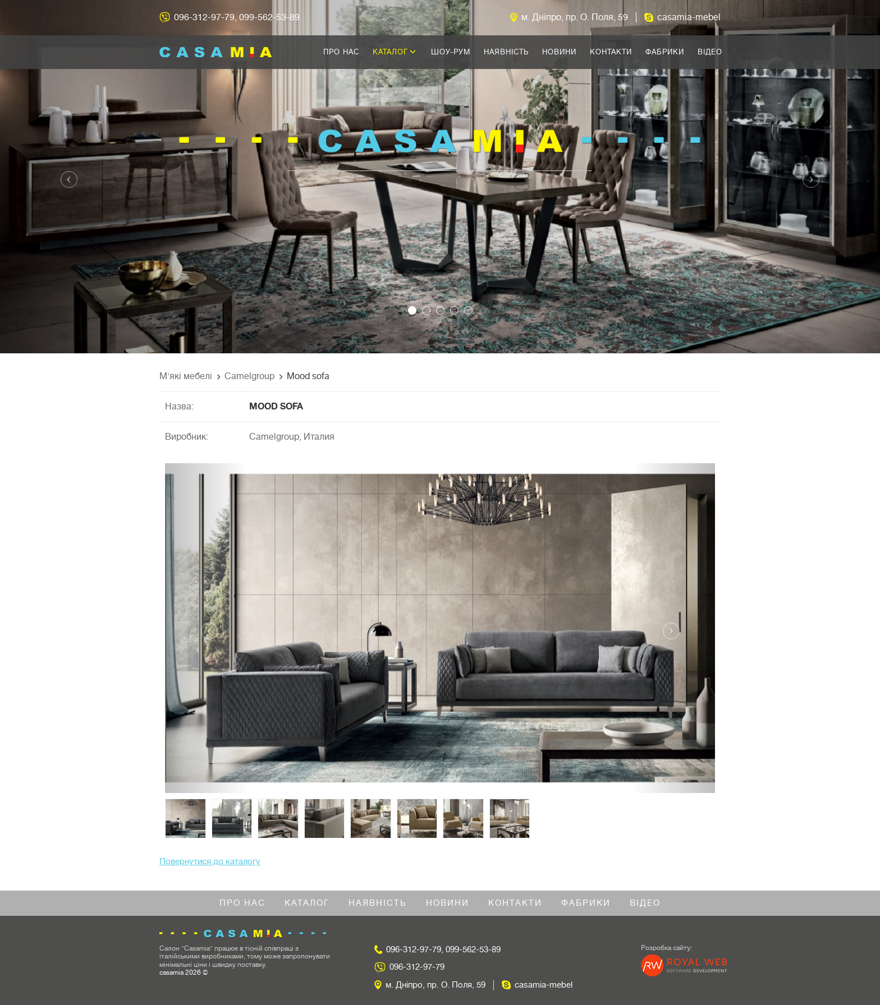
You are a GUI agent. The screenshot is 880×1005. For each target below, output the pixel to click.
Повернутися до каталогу (209, 861)
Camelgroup (249, 376)
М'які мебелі (185, 376)
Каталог (394, 52)
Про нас (341, 52)
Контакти (611, 52)
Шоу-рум (450, 52)
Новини (559, 52)
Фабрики (664, 52)
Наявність (506, 52)
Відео (710, 52)
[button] (66, 176)
